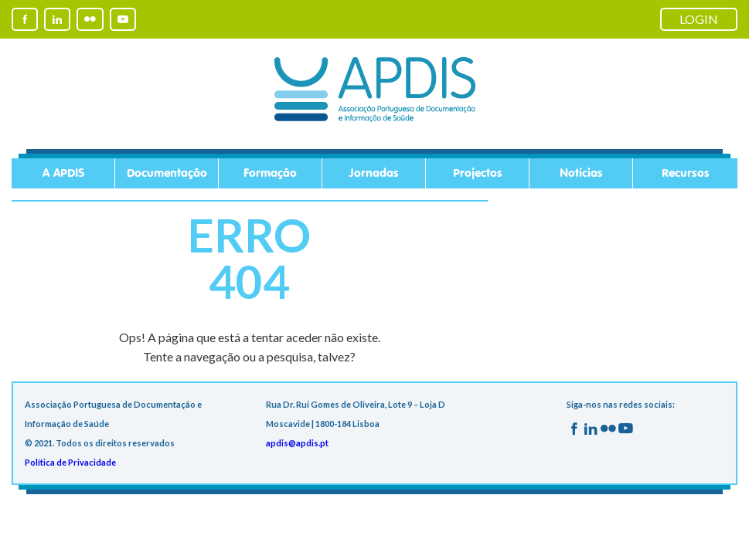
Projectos (477, 173)
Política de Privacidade (70, 462)
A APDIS (63, 173)
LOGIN (698, 19)
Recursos (686, 173)
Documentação (167, 173)
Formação (270, 173)
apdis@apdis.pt (297, 443)
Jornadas (374, 173)
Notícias (581, 173)
